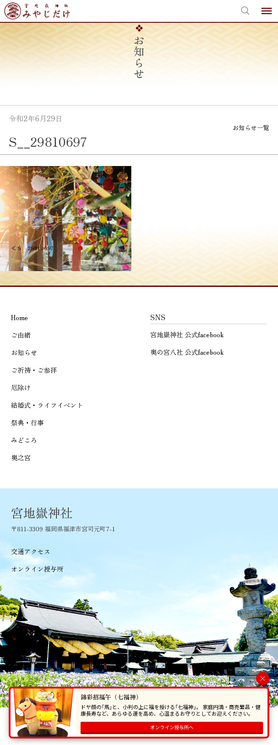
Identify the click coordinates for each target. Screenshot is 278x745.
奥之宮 (21, 457)
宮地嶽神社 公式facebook (187, 334)
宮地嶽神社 (37, 11)
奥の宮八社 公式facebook (187, 352)
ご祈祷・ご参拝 (34, 369)
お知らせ (24, 352)
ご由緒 (21, 334)
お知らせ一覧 (250, 127)
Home (19, 317)
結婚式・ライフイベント (47, 405)
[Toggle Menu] (266, 11)
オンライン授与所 (37, 568)
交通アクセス (30, 551)
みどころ (24, 440)
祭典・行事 (27, 422)
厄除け (21, 387)
